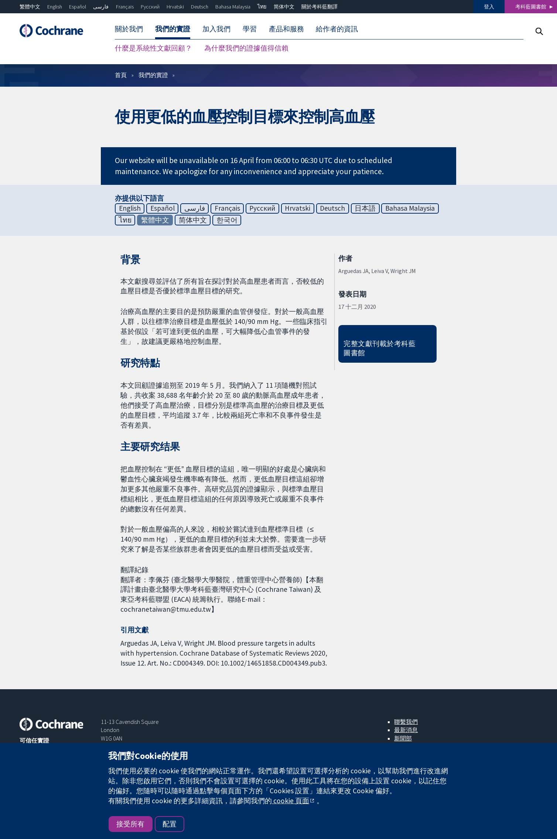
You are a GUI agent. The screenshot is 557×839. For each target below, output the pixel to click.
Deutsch (199, 6)
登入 (489, 6)
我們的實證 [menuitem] (172, 28)
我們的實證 (153, 75)
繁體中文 (30, 6)
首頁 (121, 75)
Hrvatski (175, 6)
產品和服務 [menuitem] (286, 28)
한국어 (227, 219)
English (54, 6)
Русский (150, 6)
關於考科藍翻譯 (319, 6)
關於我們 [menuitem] (129, 28)
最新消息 (406, 729)
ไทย (261, 6)
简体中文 (284, 6)
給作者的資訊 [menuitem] (337, 28)
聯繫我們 (406, 721)
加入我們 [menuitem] (216, 28)
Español (77, 6)
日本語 (365, 208)
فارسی (101, 6)
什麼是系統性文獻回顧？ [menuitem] (153, 48)
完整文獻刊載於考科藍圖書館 (380, 348)
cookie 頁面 (290, 800)
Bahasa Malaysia (232, 6)
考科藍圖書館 (530, 6)
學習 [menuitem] (250, 28)
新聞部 (403, 738)
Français (125, 6)
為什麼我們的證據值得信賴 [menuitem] (246, 48)
